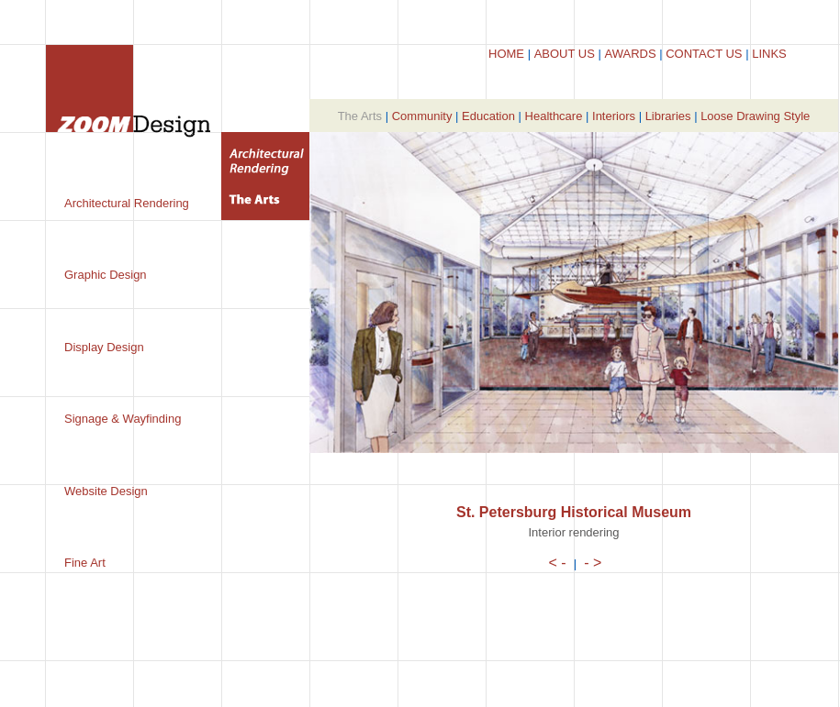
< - (557, 562)
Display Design (104, 347)
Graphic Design (105, 275)
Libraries (668, 116)
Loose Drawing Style (755, 116)
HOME (506, 54)
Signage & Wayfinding (122, 418)
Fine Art (85, 562)
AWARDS (629, 54)
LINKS (769, 54)
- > (592, 562)
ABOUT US (564, 54)
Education (488, 116)
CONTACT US (704, 54)
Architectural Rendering (126, 203)
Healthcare (554, 116)
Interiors (613, 116)
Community (422, 116)
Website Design (106, 491)
